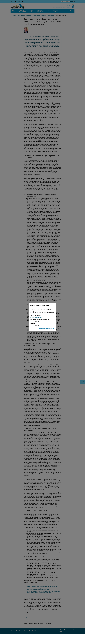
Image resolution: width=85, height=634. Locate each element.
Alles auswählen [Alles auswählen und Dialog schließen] (51, 328)
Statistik (32, 323)
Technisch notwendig (39, 319)
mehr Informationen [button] (35, 321)
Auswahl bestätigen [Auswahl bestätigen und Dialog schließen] (42, 328)
